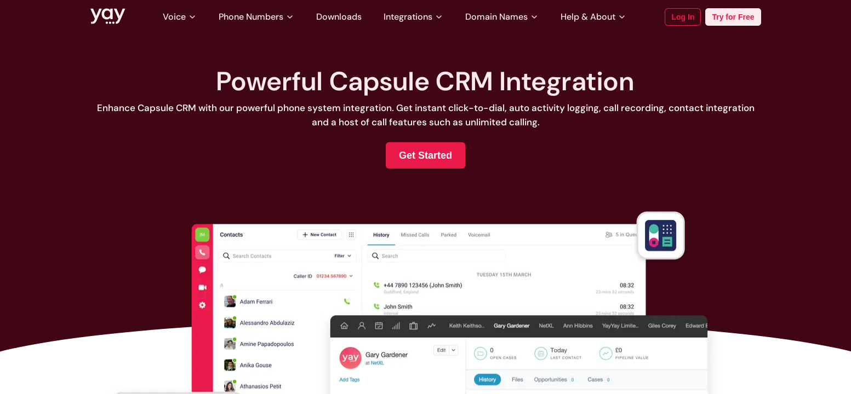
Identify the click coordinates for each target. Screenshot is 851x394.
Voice (180, 16)
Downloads (339, 16)
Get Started (425, 155)
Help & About (593, 16)
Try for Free (733, 17)
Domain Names (502, 16)
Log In (682, 17)
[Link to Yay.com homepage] (107, 17)
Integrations (413, 16)
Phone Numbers (256, 16)
